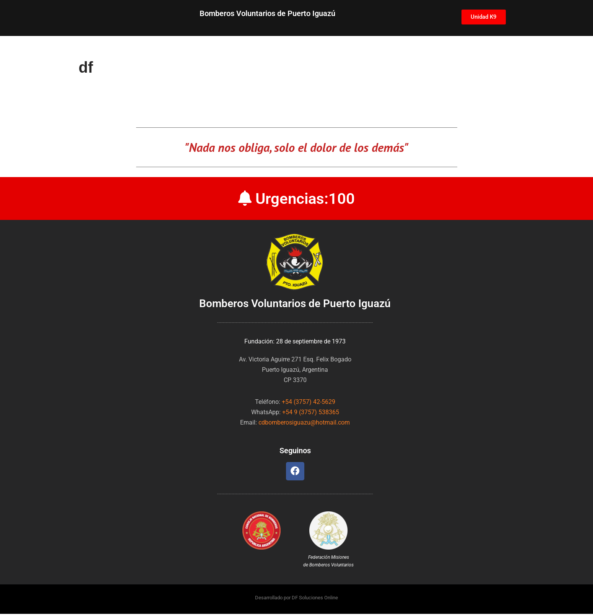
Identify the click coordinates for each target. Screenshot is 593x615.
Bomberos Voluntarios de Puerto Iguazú (267, 13)
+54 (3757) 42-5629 (308, 402)
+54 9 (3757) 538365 (310, 412)
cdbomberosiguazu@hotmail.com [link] (304, 422)
